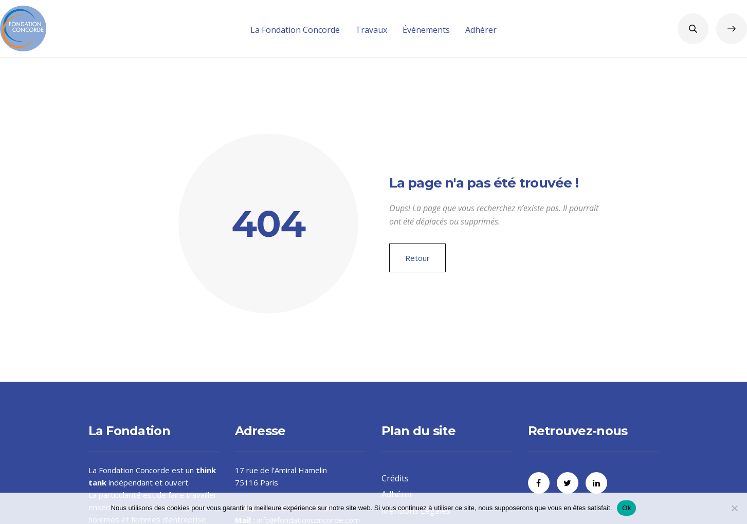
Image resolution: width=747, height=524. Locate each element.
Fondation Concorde (134, 470)
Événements (426, 29)
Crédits (395, 478)
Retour (417, 258)
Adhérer (481, 29)
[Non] (734, 508)
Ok (626, 508)
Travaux (371, 29)
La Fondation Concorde (295, 29)
